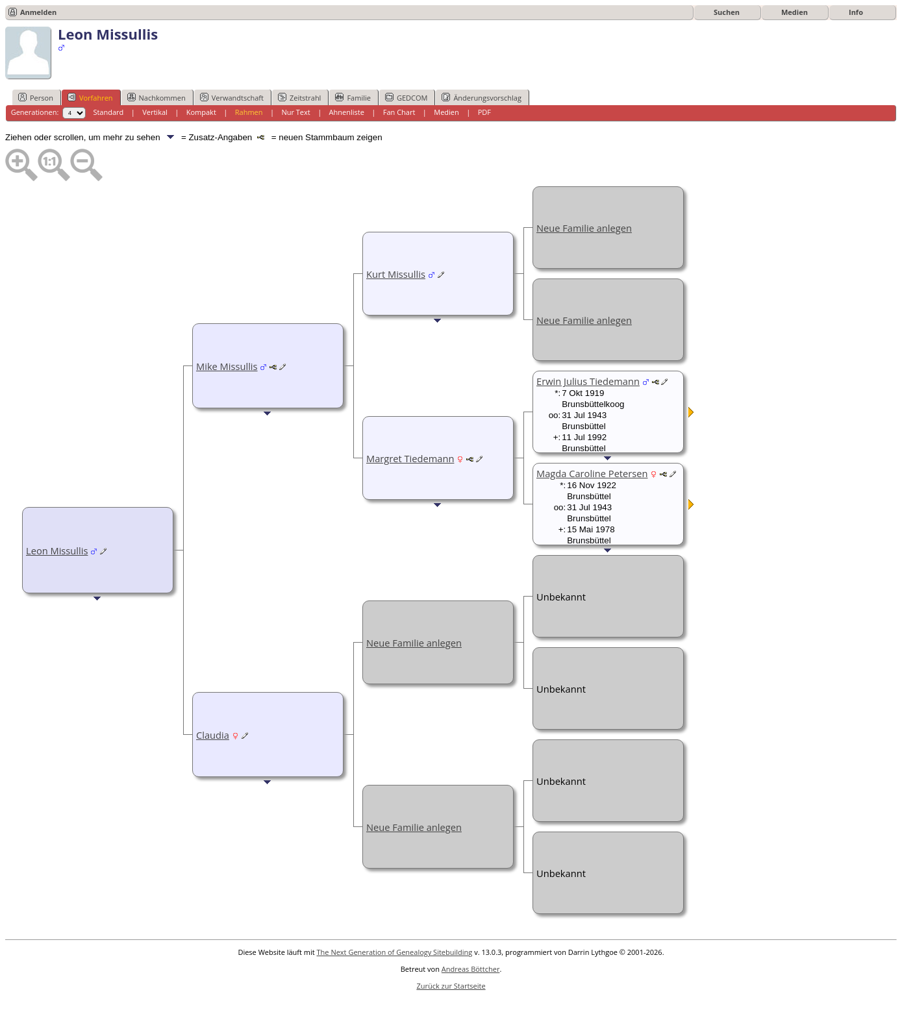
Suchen (727, 12)
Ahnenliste (346, 112)
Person (35, 97)
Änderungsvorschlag (481, 97)
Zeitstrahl (299, 97)
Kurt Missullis (395, 273)
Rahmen (249, 112)
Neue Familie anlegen (584, 227)
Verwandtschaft (232, 97)
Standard (108, 112)
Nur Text (295, 112)
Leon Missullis (57, 550)
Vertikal (155, 112)
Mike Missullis (227, 366)
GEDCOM (406, 97)
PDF (484, 112)
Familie (352, 97)
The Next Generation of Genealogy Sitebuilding (395, 952)
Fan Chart (399, 112)
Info (856, 12)
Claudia (212, 734)
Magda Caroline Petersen (592, 473)
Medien (794, 12)
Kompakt (201, 112)
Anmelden (38, 12)
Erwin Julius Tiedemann (588, 381)
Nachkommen (156, 97)
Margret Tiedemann (410, 458)
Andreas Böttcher (471, 969)
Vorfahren (90, 97)
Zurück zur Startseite (450, 986)
